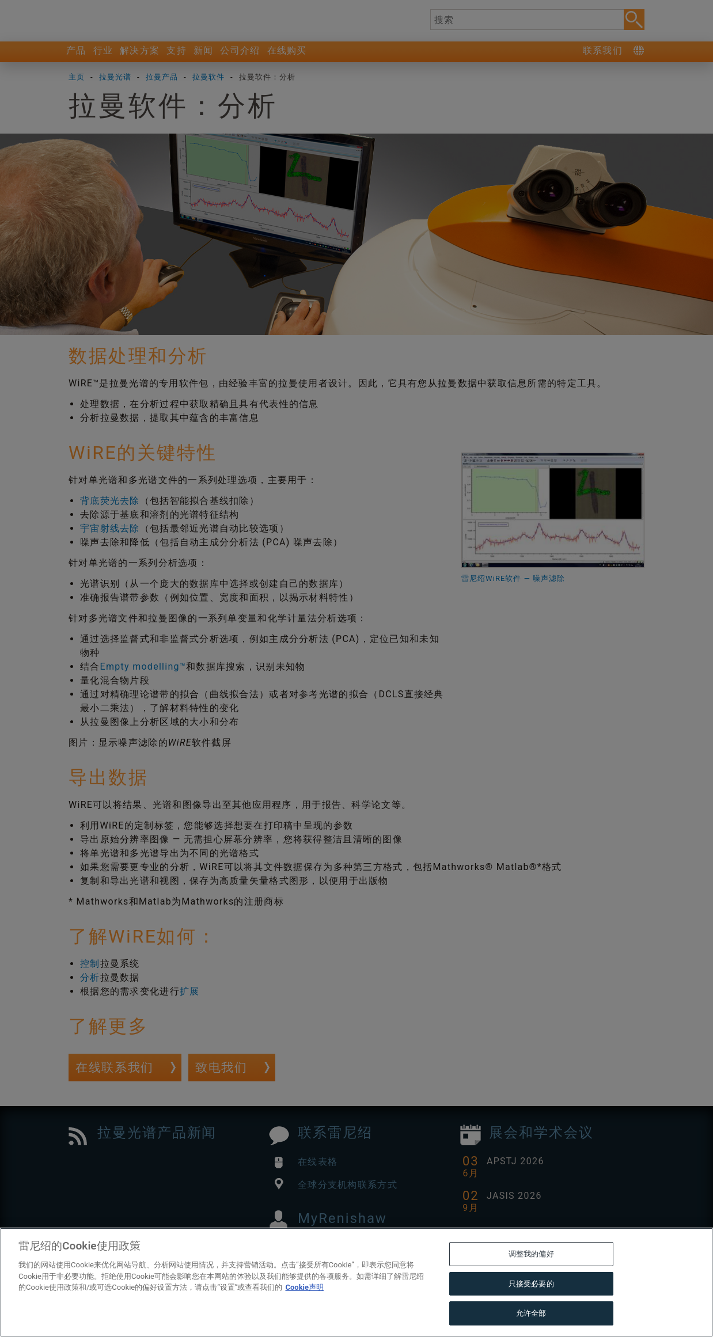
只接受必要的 (531, 1309)
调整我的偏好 (531, 1279)
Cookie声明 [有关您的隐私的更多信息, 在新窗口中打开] (304, 1313)
